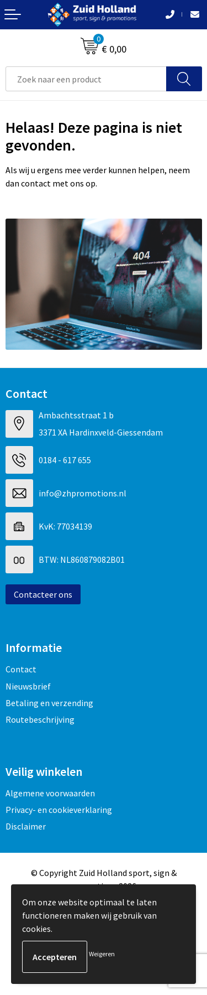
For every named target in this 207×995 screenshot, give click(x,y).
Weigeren (102, 954)
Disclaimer (26, 826)
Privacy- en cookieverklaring (59, 809)
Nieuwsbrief (28, 686)
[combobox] (86, 78)
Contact (21, 669)
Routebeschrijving (40, 719)
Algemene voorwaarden (50, 793)
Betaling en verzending (49, 702)
